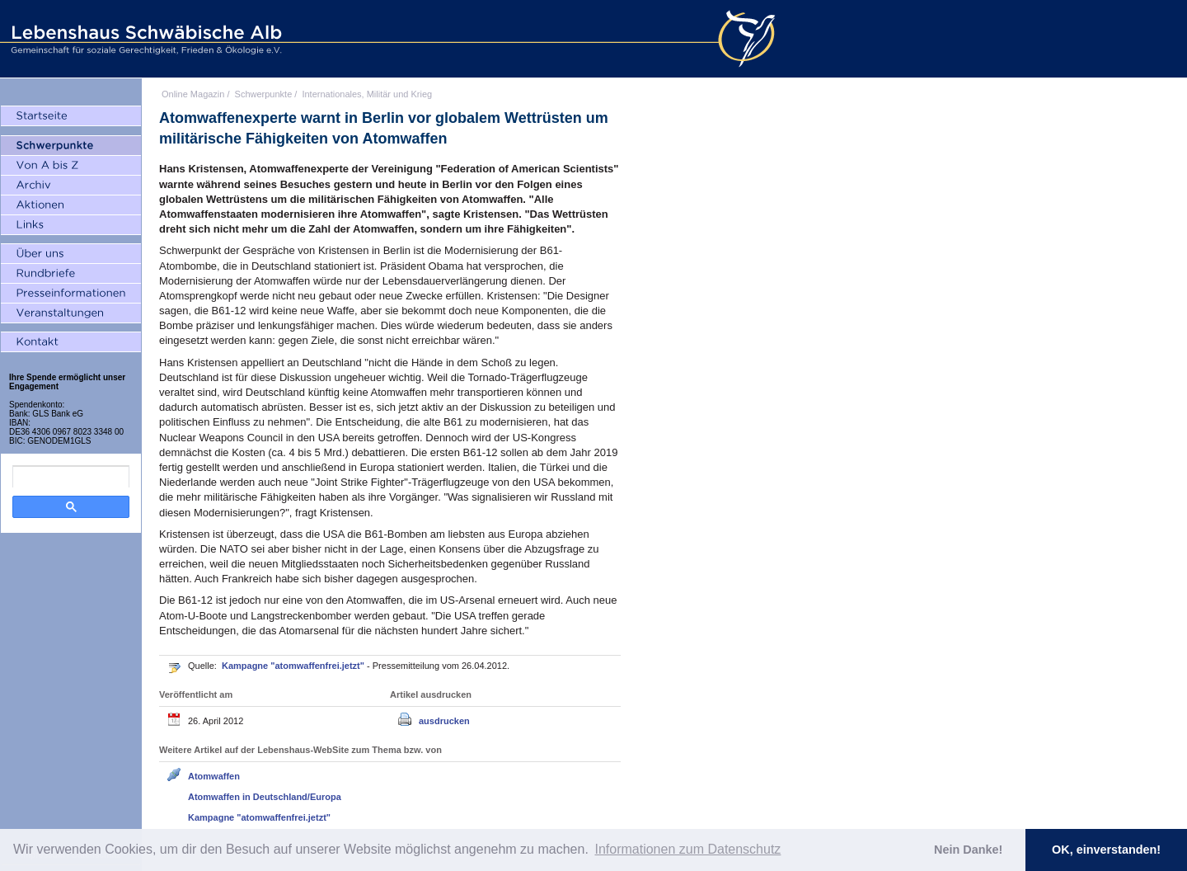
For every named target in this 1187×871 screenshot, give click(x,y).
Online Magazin (193, 94)
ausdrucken (444, 721)
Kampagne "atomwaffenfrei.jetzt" (294, 666)
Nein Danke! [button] (968, 849)
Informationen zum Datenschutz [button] (687, 849)
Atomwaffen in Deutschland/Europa (264, 797)
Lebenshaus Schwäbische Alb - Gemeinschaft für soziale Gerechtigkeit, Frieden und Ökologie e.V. (144, 38)
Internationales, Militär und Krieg (367, 94)
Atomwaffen (214, 776)
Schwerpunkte (264, 94)
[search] (71, 476)
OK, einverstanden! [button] (1106, 849)
